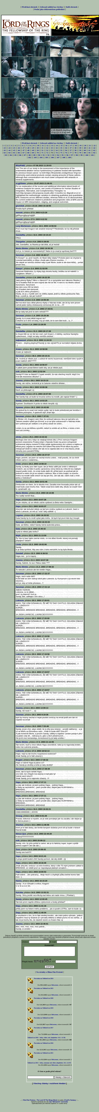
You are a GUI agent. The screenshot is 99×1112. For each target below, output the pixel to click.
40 (85, 148)
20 (85, 145)
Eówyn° (19, 268)
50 (38, 150)
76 (66, 153)
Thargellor (20, 242)
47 (24, 150)
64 (9, 153)
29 (33, 148)
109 (69, 157)
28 (28, 148)
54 (57, 150)
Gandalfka (20, 235)
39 (80, 148)
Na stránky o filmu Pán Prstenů (49, 974)
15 (62, 145)
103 (35, 157)
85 (15, 155)
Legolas (19, 515)
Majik (18, 535)
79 (80, 153)
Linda (18, 544)
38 (75, 148)
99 (81, 155)
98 (77, 155)
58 (75, 150)
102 (29, 157)
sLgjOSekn (21, 183)
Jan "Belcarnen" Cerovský (58, 1103)
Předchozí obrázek (29, 7)
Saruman (20, 255)
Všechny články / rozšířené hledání (49, 1085)
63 (5, 153)
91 (44, 155)
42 (94, 148)
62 (94, 150)
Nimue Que (21, 834)
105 (46, 157)
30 (38, 148)
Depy (18, 906)
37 (71, 148)
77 (71, 153)
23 (5, 148)
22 (95, 145)
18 (76, 145)
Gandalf (19, 553)
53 (52, 150)
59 (80, 150)
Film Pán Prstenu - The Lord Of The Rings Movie (40, 1102)
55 (61, 150)
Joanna (19, 380)
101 (92, 155)
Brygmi (19, 760)
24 (9, 148)
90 (39, 155)
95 (63, 155)
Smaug (19, 816)
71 (42, 153)
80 (85, 153)
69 (33, 153)
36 (66, 148)
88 (30, 155)
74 (57, 153)
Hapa (18, 500)
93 (53, 155)
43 (5, 150)
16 (66, 145)
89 (34, 155)
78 (75, 153)
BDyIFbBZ (20, 165)
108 (63, 157)
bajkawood (21, 340)
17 (71, 145)
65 (14, 153)
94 (58, 155)
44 (9, 150)
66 (19, 153)
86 (20, 155)
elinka (18, 437)
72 (47, 153)
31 (42, 148)
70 (38, 153)
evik (18, 371)
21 (90, 145)
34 (57, 148)
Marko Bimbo (22, 248)
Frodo (18, 324)
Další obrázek (71, 7)
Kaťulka (19, 892)
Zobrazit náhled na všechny (51, 7)
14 (57, 145)
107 (58, 157)
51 (42, 150)
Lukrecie (20, 600)
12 (47, 145)
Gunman (20, 715)
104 (40, 157)
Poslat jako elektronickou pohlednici (49, 9)
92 (49, 155)
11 (43, 145)
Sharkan (19, 825)
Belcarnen (55, 987)
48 (28, 150)
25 (14, 148)
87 (25, 155)
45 (14, 150)
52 (47, 150)
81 (90, 153)
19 (80, 145)
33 (52, 148)
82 (94, 153)
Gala (18, 529)
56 (66, 150)
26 (19, 148)
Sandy (19, 365)
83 (6, 155)
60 (85, 150)
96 (67, 155)
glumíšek (20, 206)
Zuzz (18, 849)
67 (24, 153)
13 (52, 145)
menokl (19, 212)
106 (52, 157)
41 (90, 148)
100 (86, 155)
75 (61, 153)
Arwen (19, 349)
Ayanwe (19, 407)
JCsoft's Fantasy (70, 1102)
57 (71, 150)
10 (38, 145)
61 (90, 150)
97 (72, 155)
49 (33, 150)
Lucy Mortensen (23, 226)
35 (61, 148)
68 (28, 153)
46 (19, 150)
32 (47, 148)
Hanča (19, 881)
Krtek (18, 464)
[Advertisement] (49, 1093)
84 (11, 155)
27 (24, 148)
